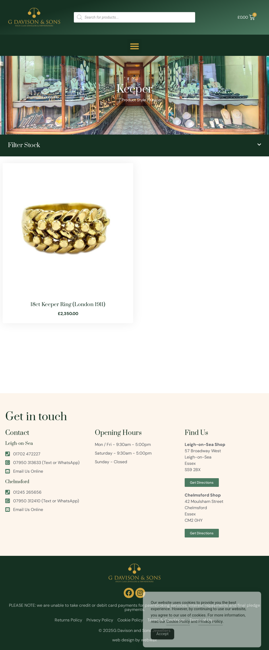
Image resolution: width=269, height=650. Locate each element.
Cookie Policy (178, 627)
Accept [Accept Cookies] (162, 639)
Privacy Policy (210, 627)
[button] (134, 46)
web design (123, 640)
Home (112, 100)
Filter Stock (24, 145)
